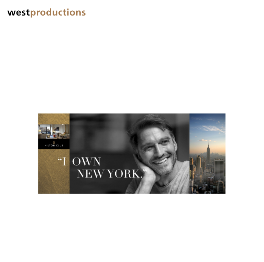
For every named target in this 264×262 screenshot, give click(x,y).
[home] (46, 13)
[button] (250, 12)
